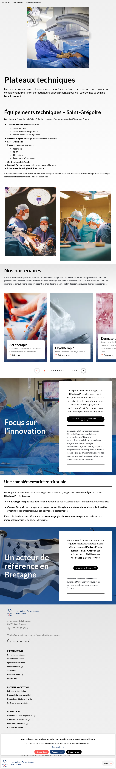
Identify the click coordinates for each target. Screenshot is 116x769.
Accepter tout (57, 752)
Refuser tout (41, 752)
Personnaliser (74, 752)
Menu (108, 763)
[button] (37, 371)
